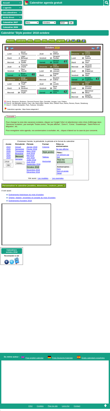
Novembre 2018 (33, 170)
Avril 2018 (31, 153)
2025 (8, 149)
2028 (8, 156)
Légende (60, 41)
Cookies (40, 406)
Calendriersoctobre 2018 (11, 251)
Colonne (45, 147)
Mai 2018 (30, 156)
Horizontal (46, 161)
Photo (51, 41)
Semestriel (19, 149)
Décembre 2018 (33, 172)
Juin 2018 (31, 158)
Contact (77, 406)
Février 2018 (32, 149)
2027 (8, 153)
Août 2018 (31, 162)
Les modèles (43, 178)
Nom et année (63, 171)
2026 (8, 151)
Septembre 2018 (33, 164)
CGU (30, 406)
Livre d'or (65, 406)
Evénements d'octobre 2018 (20, 201)
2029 (8, 158)
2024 (8, 147)
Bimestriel (19, 153)
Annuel (18, 147)
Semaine (18, 159)
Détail (59, 173)
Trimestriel (19, 151)
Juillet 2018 (31, 160)
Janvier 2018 (32, 147)
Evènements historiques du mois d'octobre (26, 195)
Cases (37, 41)
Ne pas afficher (62, 149)
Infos (44, 41)
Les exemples (57, 178)
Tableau (45, 157)
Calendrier (21, 41)
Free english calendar (34, 358)
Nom (59, 169)
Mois (30, 41)
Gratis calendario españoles (93, 358)
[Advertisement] (65, 12)
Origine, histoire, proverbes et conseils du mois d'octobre (32, 198)
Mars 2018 (31, 151)
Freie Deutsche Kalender (62, 358)
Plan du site (53, 406)
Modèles (10, 41)
